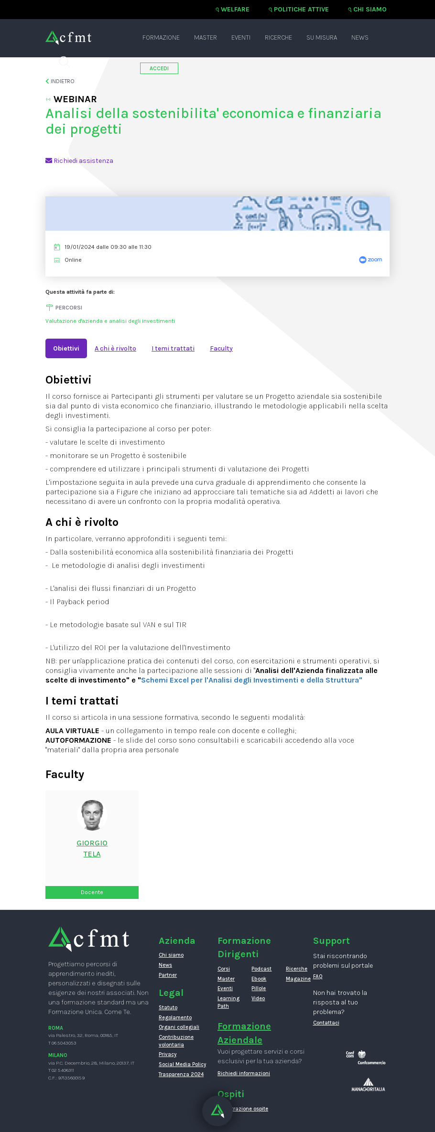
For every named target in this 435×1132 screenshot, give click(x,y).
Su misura (321, 37)
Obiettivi (66, 348)
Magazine (295, 979)
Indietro (60, 81)
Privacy (167, 1054)
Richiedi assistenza (79, 161)
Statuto (168, 1007)
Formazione (161, 37)
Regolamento (175, 1018)
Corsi (224, 969)
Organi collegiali (179, 1027)
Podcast (261, 969)
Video (258, 998)
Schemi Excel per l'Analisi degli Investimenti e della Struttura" (251, 679)
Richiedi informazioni (244, 1073)
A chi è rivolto (115, 348)
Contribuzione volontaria (176, 1041)
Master (205, 37)
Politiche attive (301, 9)
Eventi (240, 37)
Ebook (258, 979)
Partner (168, 975)
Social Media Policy (182, 1064)
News (360, 37)
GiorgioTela (92, 848)
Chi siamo (370, 9)
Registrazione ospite (243, 1109)
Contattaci (326, 1023)
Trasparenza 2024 (181, 1074)
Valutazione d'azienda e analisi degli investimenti (110, 321)
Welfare (235, 9)
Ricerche (278, 37)
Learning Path (227, 1002)
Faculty (221, 348)
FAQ (318, 976)
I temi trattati (173, 348)
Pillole (258, 988)
